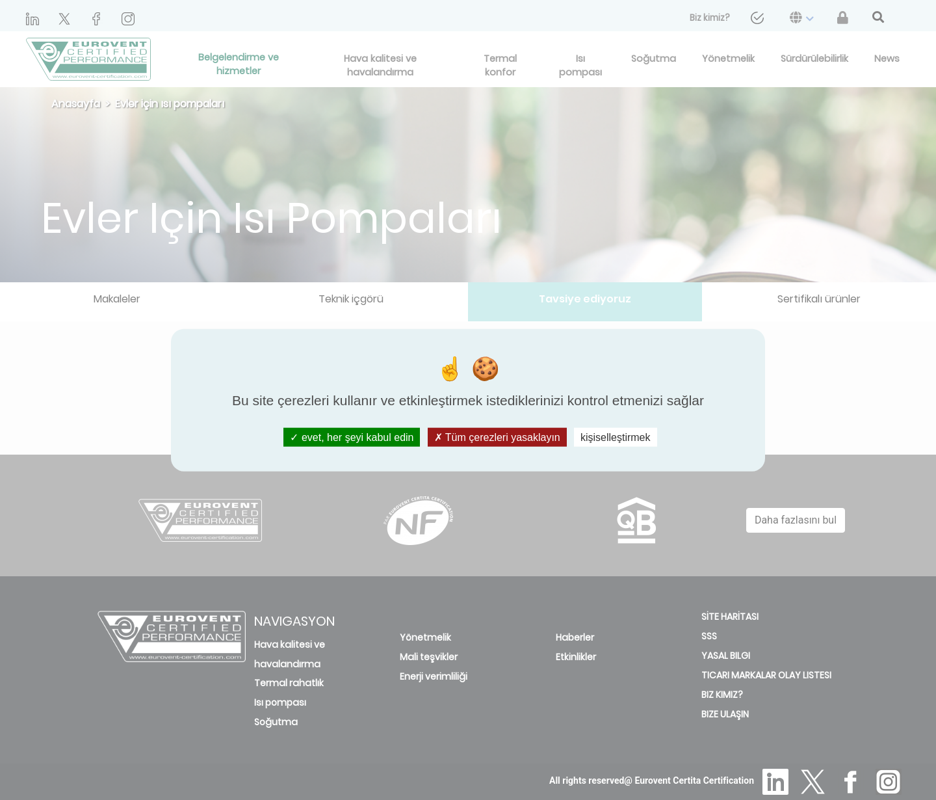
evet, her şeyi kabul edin (351, 436)
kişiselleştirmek (615, 436)
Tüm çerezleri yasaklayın (497, 436)
